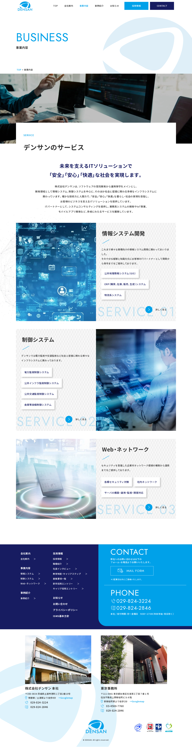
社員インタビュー (62, 568)
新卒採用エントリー (63, 583)
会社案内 (68, 5)
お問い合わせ (60, 604)
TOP (55, 5)
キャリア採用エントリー (65, 588)
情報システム (27, 573)
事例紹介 (99, 5)
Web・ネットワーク (30, 583)
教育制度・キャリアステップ (67, 573)
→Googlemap (65, 697)
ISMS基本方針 (61, 616)
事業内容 (84, 5)
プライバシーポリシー (65, 610)
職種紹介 (57, 563)
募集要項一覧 (59, 578)
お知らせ (114, 5)
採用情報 (57, 558)
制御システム (27, 578)
